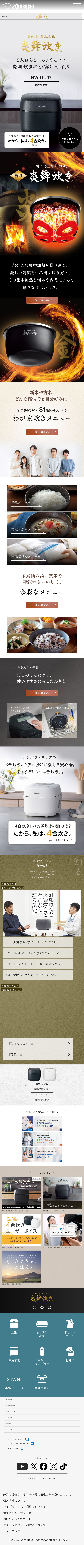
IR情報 (8, 1423)
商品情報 (9, 1399)
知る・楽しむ (11, 1411)
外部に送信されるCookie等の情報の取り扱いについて (37, 1494)
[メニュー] (77, 6)
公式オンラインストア (16, 1439)
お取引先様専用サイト (17, 1518)
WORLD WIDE (13, 1448)
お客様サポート (11, 1405)
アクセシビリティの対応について (24, 1524)
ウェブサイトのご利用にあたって (24, 1506)
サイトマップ (11, 1531)
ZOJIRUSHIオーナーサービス (19, 1444)
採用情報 (9, 1429)
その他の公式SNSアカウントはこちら (42, 1478)
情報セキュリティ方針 (17, 1512)
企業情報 (9, 1417)
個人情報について (14, 1500)
